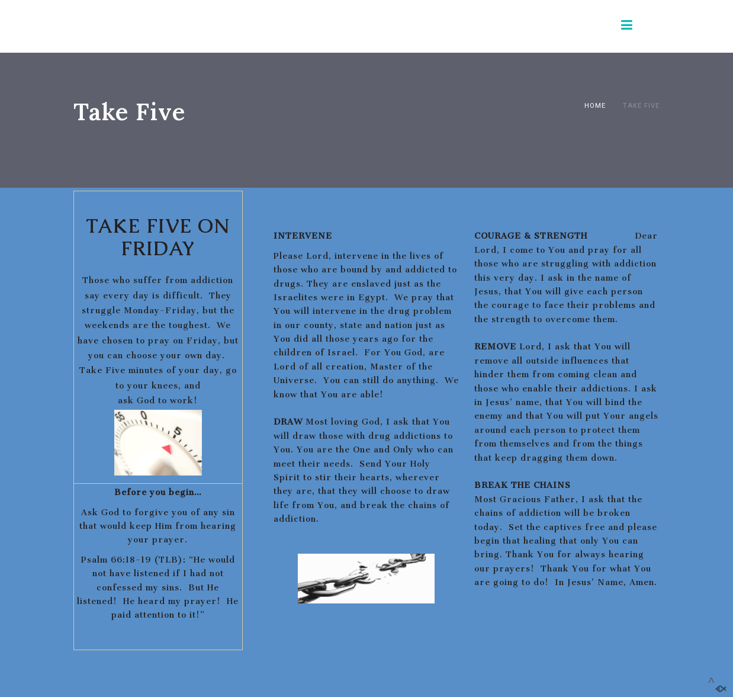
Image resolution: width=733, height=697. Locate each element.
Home (595, 105)
